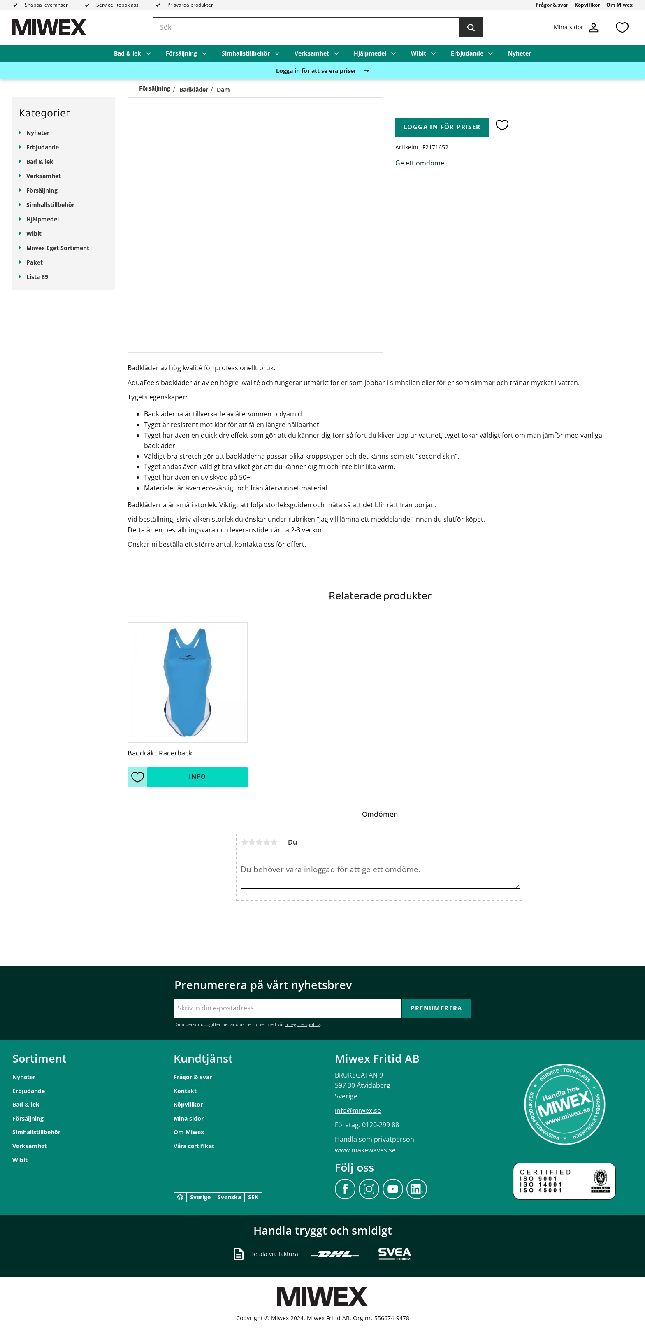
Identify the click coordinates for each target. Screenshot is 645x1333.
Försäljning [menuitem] (181, 53)
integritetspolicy (302, 1024)
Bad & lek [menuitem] (127, 53)
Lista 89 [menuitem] (37, 277)
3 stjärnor (259, 842)
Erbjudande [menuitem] (467, 53)
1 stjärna (244, 842)
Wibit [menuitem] (418, 53)
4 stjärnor (266, 842)
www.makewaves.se (365, 1149)
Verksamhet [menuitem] (312, 53)
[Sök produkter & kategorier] (318, 27)
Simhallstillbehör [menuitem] (246, 53)
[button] (622, 27)
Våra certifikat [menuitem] (194, 1146)
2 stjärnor (251, 842)
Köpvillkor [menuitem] (587, 4)
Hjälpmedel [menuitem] (370, 53)
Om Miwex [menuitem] (619, 4)
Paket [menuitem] (34, 262)
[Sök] (471, 27)
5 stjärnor (274, 842)
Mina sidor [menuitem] (189, 1118)
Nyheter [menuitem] (519, 53)
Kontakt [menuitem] (185, 1091)
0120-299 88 (380, 1124)
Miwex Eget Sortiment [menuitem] (57, 248)
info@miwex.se (358, 1110)
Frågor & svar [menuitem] (552, 4)
